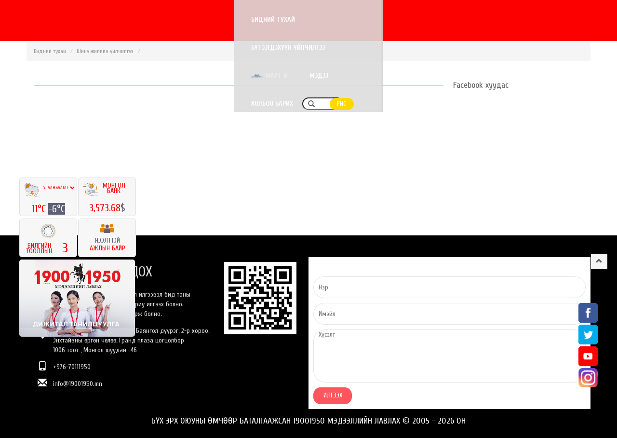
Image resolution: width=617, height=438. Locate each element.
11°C (40, 209)
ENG (579, 20)
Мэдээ (456, 19)
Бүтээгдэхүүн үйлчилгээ (330, 19)
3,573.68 (105, 208)
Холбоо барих (509, 19)
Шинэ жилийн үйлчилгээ (105, 51)
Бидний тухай (249, 19)
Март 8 (407, 19)
